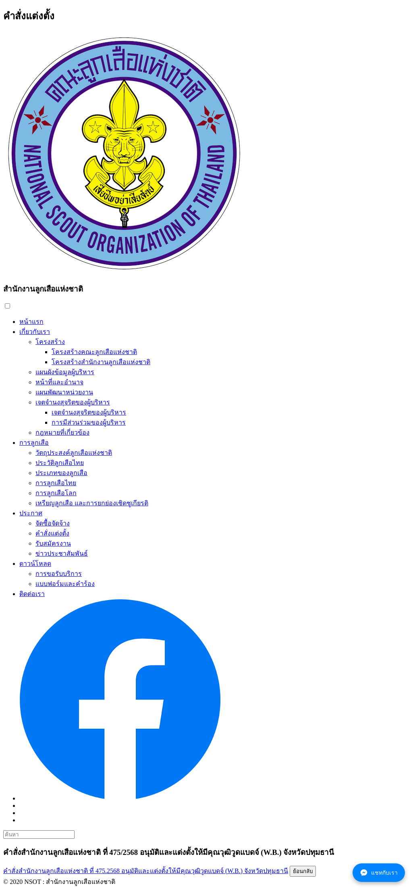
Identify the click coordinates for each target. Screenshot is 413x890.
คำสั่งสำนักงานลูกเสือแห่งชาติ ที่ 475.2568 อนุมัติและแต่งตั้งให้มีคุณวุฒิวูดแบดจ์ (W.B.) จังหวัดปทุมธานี (145, 870)
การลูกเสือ (34, 442)
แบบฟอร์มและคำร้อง (65, 583)
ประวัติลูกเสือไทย (59, 462)
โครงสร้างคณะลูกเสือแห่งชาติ (94, 351)
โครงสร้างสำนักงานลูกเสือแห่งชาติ (101, 362)
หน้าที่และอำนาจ (59, 382)
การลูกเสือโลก (56, 493)
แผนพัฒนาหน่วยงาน (64, 392)
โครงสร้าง (50, 341)
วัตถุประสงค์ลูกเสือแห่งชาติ (73, 452)
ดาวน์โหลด (35, 563)
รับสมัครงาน (53, 543)
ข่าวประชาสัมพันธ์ (61, 553)
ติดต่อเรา (32, 593)
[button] (7, 305)
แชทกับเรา (379, 873)
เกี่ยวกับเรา (34, 331)
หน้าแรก (31, 321)
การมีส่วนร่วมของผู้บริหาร (89, 422)
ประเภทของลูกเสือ (61, 472)
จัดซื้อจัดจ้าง (52, 523)
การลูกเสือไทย (55, 482)
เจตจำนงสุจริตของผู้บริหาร (72, 402)
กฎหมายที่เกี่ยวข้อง (62, 432)
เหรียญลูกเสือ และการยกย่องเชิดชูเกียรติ (91, 503)
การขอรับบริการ (58, 573)
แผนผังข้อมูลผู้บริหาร (64, 372)
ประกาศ (30, 513)
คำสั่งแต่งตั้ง (52, 533)
